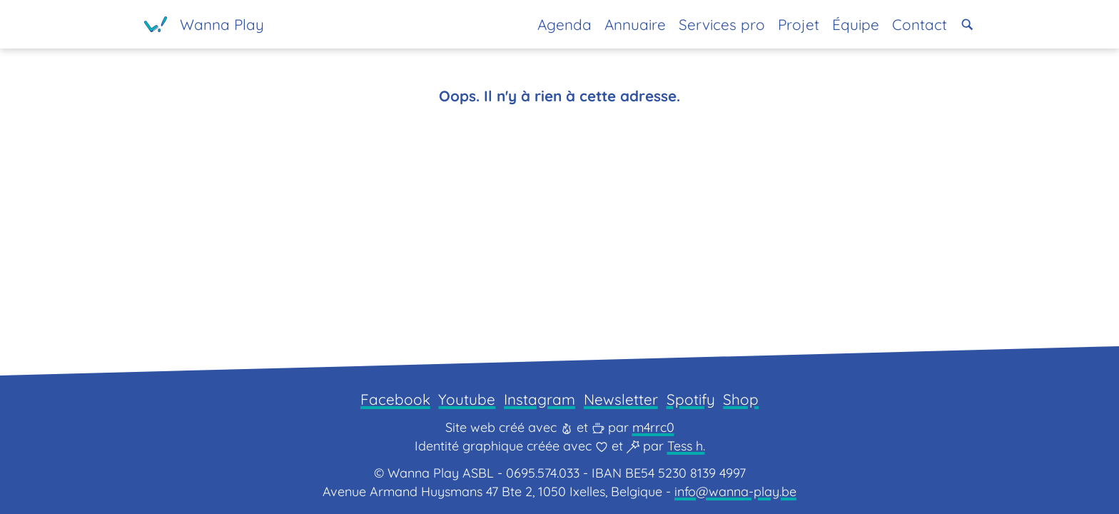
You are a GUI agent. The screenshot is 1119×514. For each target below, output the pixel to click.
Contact (919, 24)
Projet (798, 24)
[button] (967, 24)
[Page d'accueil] (204, 24)
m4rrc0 (653, 427)
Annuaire (635, 24)
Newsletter (621, 399)
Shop (741, 399)
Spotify (691, 399)
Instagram (539, 399)
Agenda (564, 24)
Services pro (722, 24)
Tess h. (686, 446)
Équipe (855, 24)
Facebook (395, 399)
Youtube (466, 399)
